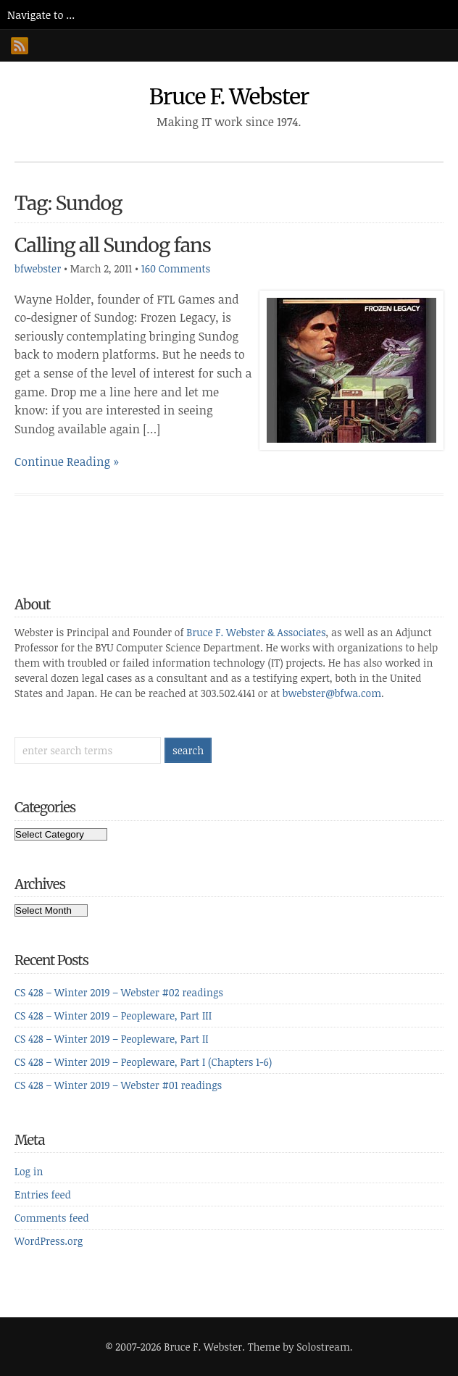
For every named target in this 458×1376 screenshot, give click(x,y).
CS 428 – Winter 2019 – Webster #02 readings (118, 992)
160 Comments (175, 268)
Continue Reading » (67, 462)
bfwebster (37, 268)
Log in (28, 1171)
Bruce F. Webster (229, 96)
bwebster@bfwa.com (332, 693)
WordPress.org (48, 1241)
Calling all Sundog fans (112, 245)
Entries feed (42, 1194)
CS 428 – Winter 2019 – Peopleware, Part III (113, 1015)
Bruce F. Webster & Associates (255, 632)
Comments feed (51, 1218)
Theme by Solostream (299, 1347)
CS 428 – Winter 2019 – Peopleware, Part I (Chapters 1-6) (143, 1062)
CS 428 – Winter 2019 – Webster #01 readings (118, 1085)
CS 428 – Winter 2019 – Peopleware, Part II (111, 1039)
